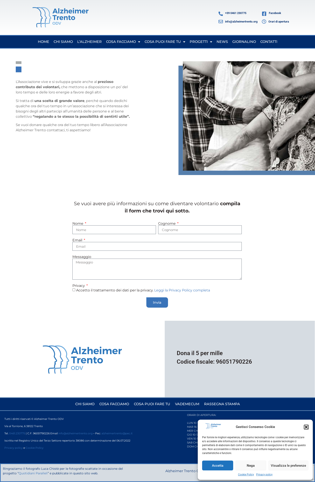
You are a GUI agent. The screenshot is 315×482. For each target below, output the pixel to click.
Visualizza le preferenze (288, 466)
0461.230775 (17, 433)
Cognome (167, 223)
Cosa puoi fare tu (165, 42)
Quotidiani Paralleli (33, 473)
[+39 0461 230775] (221, 14)
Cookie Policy (246, 474)
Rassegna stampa (222, 404)
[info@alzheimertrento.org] (221, 21)
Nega (251, 466)
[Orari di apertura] (264, 21)
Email (77, 240)
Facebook (275, 13)
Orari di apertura (278, 21)
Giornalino (244, 42)
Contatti (268, 42)
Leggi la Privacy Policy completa (182, 290)
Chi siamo (63, 42)
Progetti (201, 42)
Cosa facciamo (123, 42)
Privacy (79, 285)
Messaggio (81, 257)
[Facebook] (264, 13)
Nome (78, 223)
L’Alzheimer (89, 42)
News (222, 42)
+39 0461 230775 (235, 13)
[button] (306, 427)
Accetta (217, 466)
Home (43, 42)
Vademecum (187, 404)
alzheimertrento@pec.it (117, 433)
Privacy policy (264, 474)
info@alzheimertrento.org (241, 21)
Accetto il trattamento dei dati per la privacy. (143, 290)
